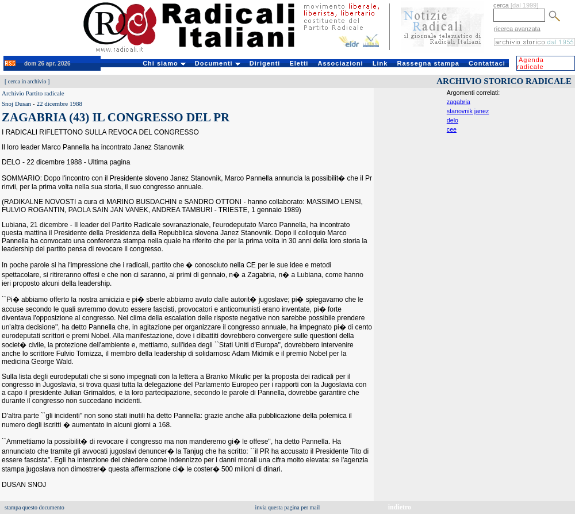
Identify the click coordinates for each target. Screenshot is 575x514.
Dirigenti (265, 63)
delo (452, 120)
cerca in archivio (27, 81)
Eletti (298, 63)
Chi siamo (164, 63)
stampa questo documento (34, 507)
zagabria (458, 101)
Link (380, 63)
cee (452, 129)
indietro (399, 507)
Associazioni (340, 63)
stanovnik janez (468, 111)
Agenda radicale (530, 63)
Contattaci (487, 63)
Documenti (217, 63)
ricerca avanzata (517, 28)
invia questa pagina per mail (287, 507)
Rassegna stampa (428, 63)
